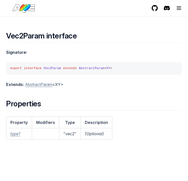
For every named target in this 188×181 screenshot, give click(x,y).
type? (15, 133)
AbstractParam (38, 84)
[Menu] (179, 8)
